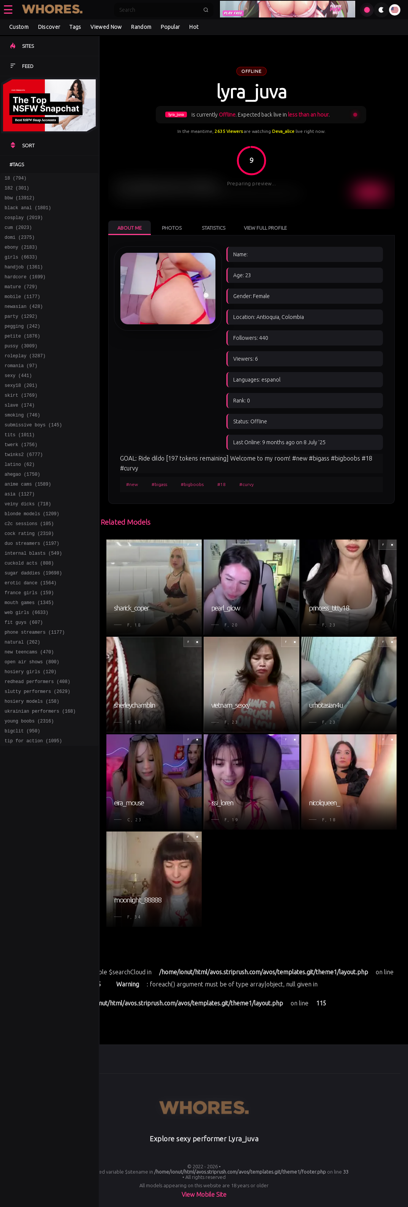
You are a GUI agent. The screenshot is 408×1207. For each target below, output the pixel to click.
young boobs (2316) (29, 784)
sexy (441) (18, 399)
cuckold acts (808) (29, 608)
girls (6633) (21, 267)
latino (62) (20, 498)
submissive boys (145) (33, 454)
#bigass (159, 484)
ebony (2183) (21, 256)
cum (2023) (18, 234)
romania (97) (21, 388)
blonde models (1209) (32, 553)
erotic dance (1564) (31, 630)
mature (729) (21, 300)
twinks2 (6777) (24, 487)
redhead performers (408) (37, 740)
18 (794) (16, 179)
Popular (170, 27)
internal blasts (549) (33, 597)
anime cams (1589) (28, 520)
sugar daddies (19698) (33, 619)
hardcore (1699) (25, 289)
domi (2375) (20, 245)
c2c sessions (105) (29, 564)
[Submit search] (206, 10)
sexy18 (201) (21, 410)
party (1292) (21, 333)
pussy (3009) (21, 366)
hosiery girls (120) (31, 729)
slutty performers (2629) (37, 751)
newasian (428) (24, 322)
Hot (193, 27)
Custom (18, 27)
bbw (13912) (20, 201)
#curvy (246, 484)
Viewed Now (106, 27)
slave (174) (20, 432)
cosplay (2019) (24, 223)
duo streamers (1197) (32, 586)
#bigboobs (192, 484)
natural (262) (22, 696)
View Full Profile (265, 227)
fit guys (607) (24, 674)
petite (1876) (22, 355)
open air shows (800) (32, 718)
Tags (75, 27)
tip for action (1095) (33, 806)
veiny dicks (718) (28, 542)
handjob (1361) (24, 278)
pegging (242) (22, 344)
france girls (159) (29, 641)
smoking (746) (22, 443)
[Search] (158, 10)
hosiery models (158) (32, 762)
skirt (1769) (21, 421)
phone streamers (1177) (35, 685)
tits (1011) (20, 465)
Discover (49, 27)
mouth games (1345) (29, 652)
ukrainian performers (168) (40, 773)
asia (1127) (20, 531)
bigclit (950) (22, 795)
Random (141, 27)
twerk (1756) (21, 476)
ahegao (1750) (22, 509)
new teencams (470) (29, 707)
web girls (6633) (26, 663)
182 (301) (17, 190)
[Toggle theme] (381, 9)
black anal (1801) (28, 212)
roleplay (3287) (25, 377)
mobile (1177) (22, 311)
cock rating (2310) (29, 575)
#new (132, 484)
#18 (221, 484)
